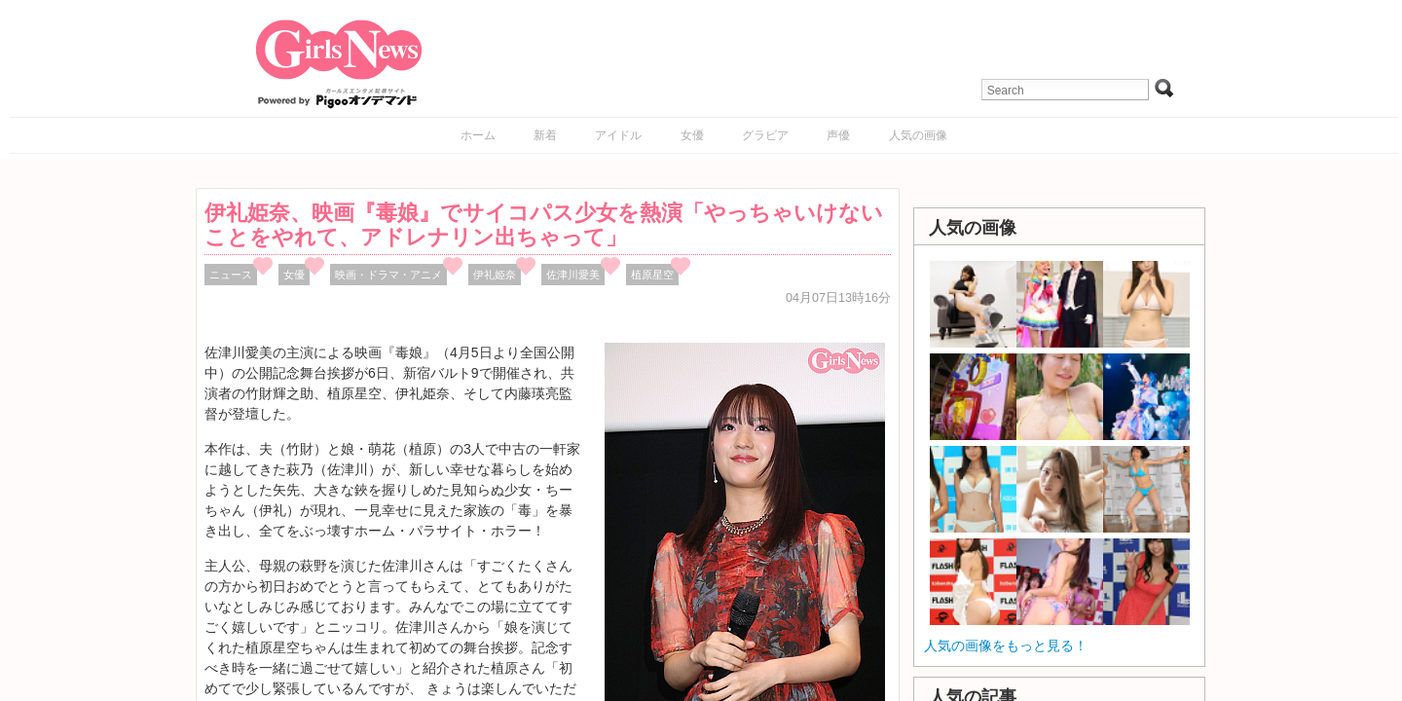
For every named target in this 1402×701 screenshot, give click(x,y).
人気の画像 (918, 135)
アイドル (618, 135)
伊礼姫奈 (494, 274)
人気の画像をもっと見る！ (1006, 645)
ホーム (478, 135)
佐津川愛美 (573, 274)
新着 (545, 135)
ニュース (230, 274)
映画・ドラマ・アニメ (388, 274)
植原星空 (652, 274)
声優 (838, 135)
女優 (692, 135)
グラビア (765, 135)
